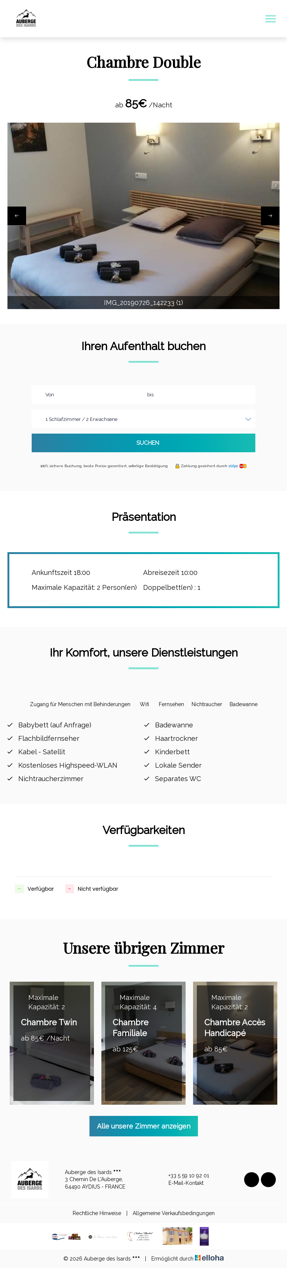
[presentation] (16, 216)
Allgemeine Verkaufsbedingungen (174, 1213)
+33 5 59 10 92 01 (184, 1176)
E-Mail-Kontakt (182, 1183)
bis (150, 394)
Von (49, 394)
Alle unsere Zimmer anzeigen (143, 1126)
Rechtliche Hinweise (97, 1213)
